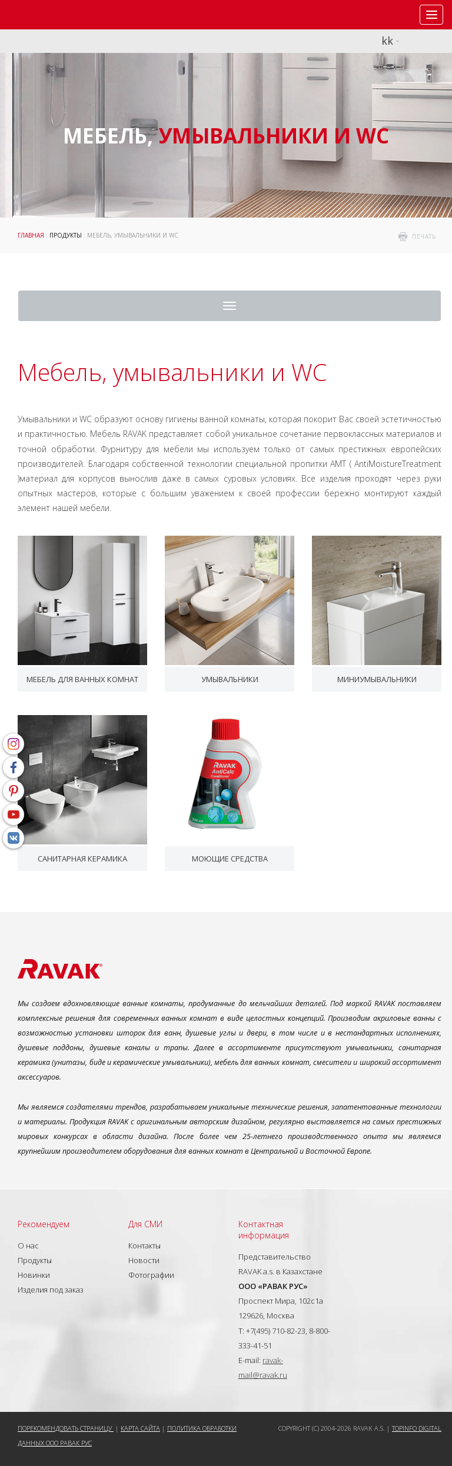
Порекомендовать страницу (66, 1428)
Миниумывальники (377, 679)
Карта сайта (140, 1428)
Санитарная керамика (82, 858)
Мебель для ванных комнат (82, 679)
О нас (28, 1245)
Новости (143, 1260)
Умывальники (229, 679)
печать (424, 236)
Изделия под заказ (51, 1289)
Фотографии (151, 1275)
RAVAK (44, 14)
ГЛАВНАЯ (31, 235)
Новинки (34, 1275)
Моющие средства (230, 858)
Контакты (144, 1245)
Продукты (65, 235)
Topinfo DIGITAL (416, 1428)
